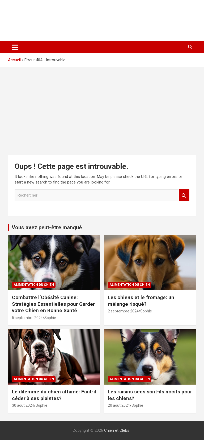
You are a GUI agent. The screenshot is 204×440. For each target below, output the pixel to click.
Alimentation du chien (34, 285)
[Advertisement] (102, 107)
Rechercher (184, 195)
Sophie (50, 318)
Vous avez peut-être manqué (47, 227)
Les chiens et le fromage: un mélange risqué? (141, 300)
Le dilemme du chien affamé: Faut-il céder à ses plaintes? (54, 395)
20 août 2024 (119, 405)
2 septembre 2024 (123, 311)
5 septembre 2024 (27, 318)
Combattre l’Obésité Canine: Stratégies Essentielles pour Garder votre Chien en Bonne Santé (53, 303)
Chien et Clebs (42, 15)
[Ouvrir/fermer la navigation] (15, 47)
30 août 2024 (23, 405)
